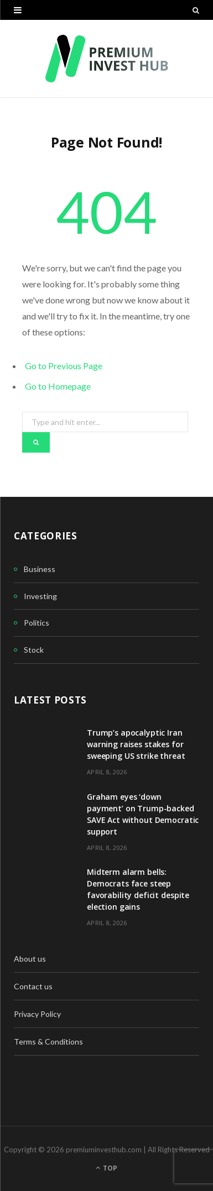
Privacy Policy (37, 1014)
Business (39, 569)
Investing (40, 596)
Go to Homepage (58, 386)
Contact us (33, 986)
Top (106, 1168)
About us (30, 958)
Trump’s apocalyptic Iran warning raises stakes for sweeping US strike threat (136, 744)
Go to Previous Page (63, 365)
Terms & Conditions (48, 1041)
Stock (34, 649)
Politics (36, 622)
